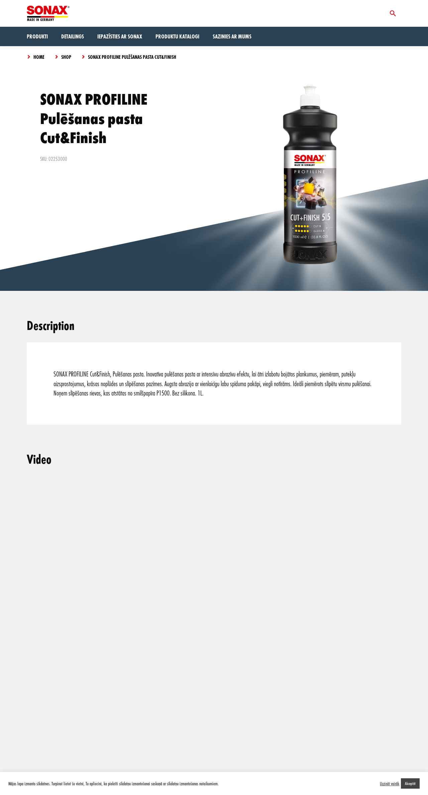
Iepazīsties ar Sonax (119, 36)
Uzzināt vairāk (389, 784)
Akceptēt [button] (410, 783)
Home (38, 56)
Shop (66, 56)
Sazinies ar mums (232, 36)
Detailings (72, 36)
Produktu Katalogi (177, 36)
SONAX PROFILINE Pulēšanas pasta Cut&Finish (132, 56)
